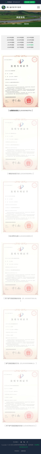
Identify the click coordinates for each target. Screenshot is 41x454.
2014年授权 (20, 45)
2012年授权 (30, 42)
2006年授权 (20, 40)
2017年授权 (20, 47)
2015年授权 (30, 45)
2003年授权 (20, 37)
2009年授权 (30, 40)
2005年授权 (10, 40)
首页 (13, 24)
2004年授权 (30, 37)
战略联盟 (23, 451)
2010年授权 (11, 42)
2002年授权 (10, 37)
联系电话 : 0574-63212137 (13, 2)
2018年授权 (30, 47)
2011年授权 (20, 42)
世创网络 (36, 445)
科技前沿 (19, 24)
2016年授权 (10, 47)
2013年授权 (11, 45)
